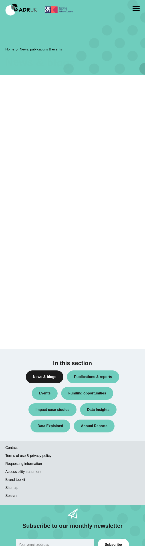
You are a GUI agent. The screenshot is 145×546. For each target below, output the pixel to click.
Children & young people (26, 288)
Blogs (13, 158)
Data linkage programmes (27, 166)
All (10, 144)
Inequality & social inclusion (28, 324)
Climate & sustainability (25, 295)
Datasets (15, 173)
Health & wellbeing (22, 310)
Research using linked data (28, 216)
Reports (14, 201)
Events (13, 180)
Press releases (19, 194)
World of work (18, 331)
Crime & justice (19, 303)
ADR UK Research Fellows (27, 151)
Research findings (21, 208)
